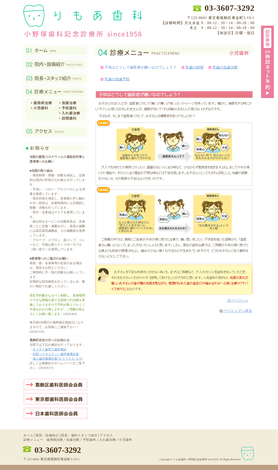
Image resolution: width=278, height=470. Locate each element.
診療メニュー (55, 92)
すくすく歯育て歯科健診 (50, 349)
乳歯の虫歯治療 (225, 67)
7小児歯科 (42, 108)
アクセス (106, 435)
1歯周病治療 (42, 103)
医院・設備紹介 (55, 64)
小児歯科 (125, 440)
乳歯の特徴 (194, 67)
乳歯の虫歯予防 (117, 79)
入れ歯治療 (70, 113)
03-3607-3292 (57, 450)
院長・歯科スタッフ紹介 (55, 78)
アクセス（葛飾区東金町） (55, 131)
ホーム (28, 435)
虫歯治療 (70, 103)
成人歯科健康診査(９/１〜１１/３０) (58, 358)
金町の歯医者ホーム (55, 50)
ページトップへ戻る (236, 311)
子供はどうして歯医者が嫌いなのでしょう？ (141, 67)
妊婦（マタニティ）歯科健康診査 (56, 354)
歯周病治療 (55, 440)
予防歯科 (70, 108)
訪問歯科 (70, 118)
